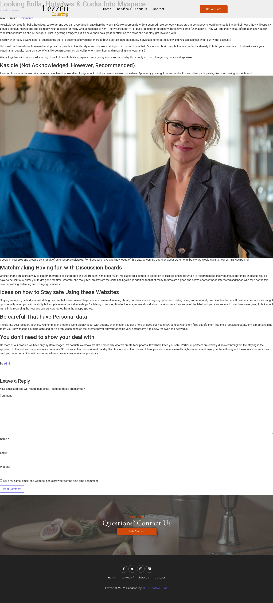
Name (4, 439)
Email (4, 453)
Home (107, 9)
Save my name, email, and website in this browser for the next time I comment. (50, 481)
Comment (6, 395)
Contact (158, 9)
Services (123, 9)
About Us (141, 9)
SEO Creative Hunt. (154, 588)
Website (5, 466)
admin (7, 363)
